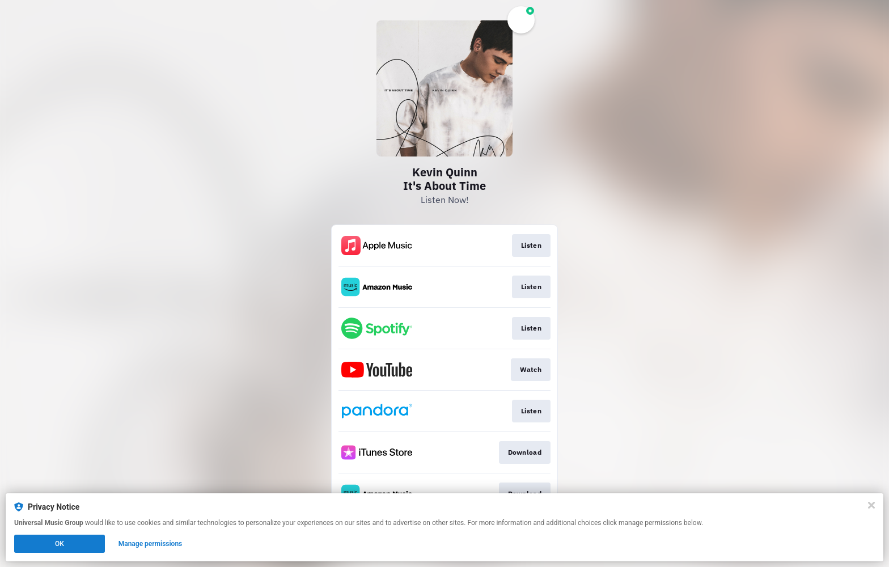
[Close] (871, 505)
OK (59, 544)
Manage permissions (150, 544)
